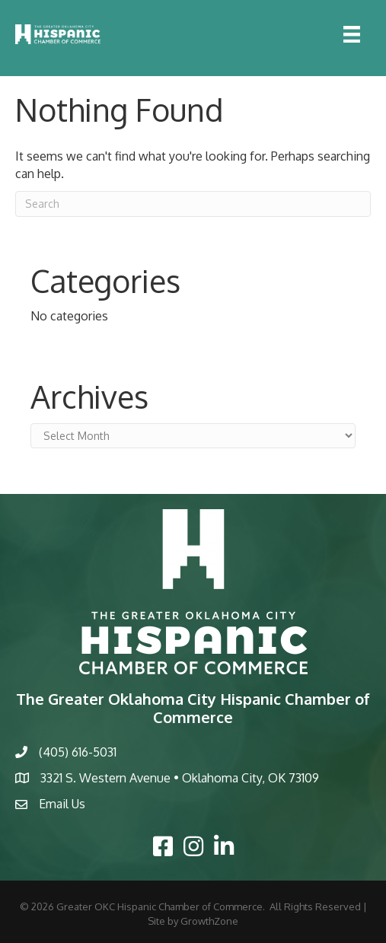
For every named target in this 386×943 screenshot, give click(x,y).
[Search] (193, 204)
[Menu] (352, 34)
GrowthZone (209, 921)
